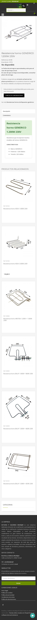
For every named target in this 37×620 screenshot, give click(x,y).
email (16, 564)
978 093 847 (15, 1)
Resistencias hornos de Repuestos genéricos (20, 102)
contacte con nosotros (14, 95)
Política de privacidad (7, 595)
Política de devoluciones (8, 599)
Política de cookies (7, 593)
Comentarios (7, 115)
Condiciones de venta (8, 597)
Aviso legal (4, 590)
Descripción (6, 111)
